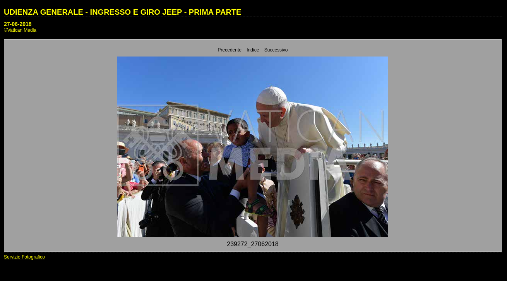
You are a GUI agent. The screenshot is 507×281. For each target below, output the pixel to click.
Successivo (276, 50)
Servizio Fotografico (24, 257)
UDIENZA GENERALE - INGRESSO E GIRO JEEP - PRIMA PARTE (122, 12)
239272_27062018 (252, 244)
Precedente (230, 50)
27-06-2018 (18, 24)
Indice (253, 50)
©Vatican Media (20, 30)
